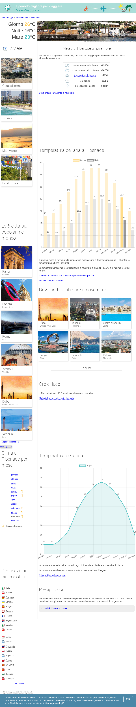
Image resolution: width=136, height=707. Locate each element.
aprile (13, 487)
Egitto (8, 637)
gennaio (14, 475)
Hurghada (76, 355)
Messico (9, 625)
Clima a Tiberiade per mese (52, 575)
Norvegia (10, 678)
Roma (6, 336)
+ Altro (86, 367)
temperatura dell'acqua (85, 75)
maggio (14, 491)
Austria (9, 593)
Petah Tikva (10, 183)
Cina (8, 669)
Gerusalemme (11, 86)
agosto (14, 504)
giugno (14, 495)
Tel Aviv (7, 118)
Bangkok (76, 322)
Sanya (43, 355)
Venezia (7, 434)
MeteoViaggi (7, 17)
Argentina (10, 655)
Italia (4, 339)
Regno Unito (7, 307)
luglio (13, 500)
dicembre (15, 520)
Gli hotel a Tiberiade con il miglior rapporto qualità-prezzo (66, 275)
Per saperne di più (54, 703)
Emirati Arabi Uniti (10, 404)
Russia (9, 651)
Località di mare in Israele (55, 608)
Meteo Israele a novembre (27, 17)
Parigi (6, 271)
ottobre (14, 512)
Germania (10, 597)
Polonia (9, 660)
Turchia (5, 372)
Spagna (9, 606)
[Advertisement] (86, 118)
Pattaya (107, 355)
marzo (13, 483)
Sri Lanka (10, 665)
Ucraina (9, 602)
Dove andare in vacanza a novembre (56, 93)
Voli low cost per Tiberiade (51, 280)
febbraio (14, 479)
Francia (5, 274)
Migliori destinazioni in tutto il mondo (56, 398)
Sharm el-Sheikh (112, 322)
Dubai (43, 322)
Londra (7, 304)
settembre (15, 508)
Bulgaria (9, 674)
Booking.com (6, 446)
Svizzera (9, 611)
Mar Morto (9, 151)
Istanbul (7, 369)
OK (128, 699)
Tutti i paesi (18, 684)
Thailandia (10, 646)
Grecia (8, 641)
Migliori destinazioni (10, 442)
